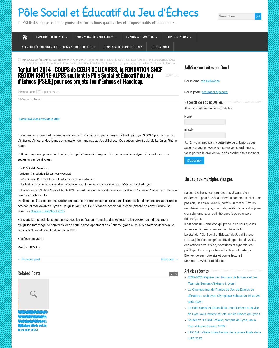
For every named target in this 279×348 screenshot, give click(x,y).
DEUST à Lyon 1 (160, 46)
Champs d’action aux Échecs (95, 37)
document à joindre (215, 92)
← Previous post (29, 259)
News (37, 99)
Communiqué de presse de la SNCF (39, 119)
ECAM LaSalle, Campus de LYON (123, 46)
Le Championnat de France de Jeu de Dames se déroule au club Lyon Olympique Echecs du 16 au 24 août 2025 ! (65, 320)
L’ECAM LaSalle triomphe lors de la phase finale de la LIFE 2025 (162, 317)
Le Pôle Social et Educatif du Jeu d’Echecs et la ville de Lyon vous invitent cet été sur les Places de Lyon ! (97, 320)
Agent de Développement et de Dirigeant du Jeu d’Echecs (58, 46)
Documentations (177, 37)
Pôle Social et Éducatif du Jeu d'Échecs (108, 12)
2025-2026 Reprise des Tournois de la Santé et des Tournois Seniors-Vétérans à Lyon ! (31, 318)
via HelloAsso (210, 81)
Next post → (169, 259)
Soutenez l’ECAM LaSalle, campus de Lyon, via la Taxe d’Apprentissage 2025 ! (130, 318)
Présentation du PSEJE (50, 37)
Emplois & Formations (140, 37)
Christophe (28, 91)
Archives (27, 99)
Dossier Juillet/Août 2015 (48, 211)
